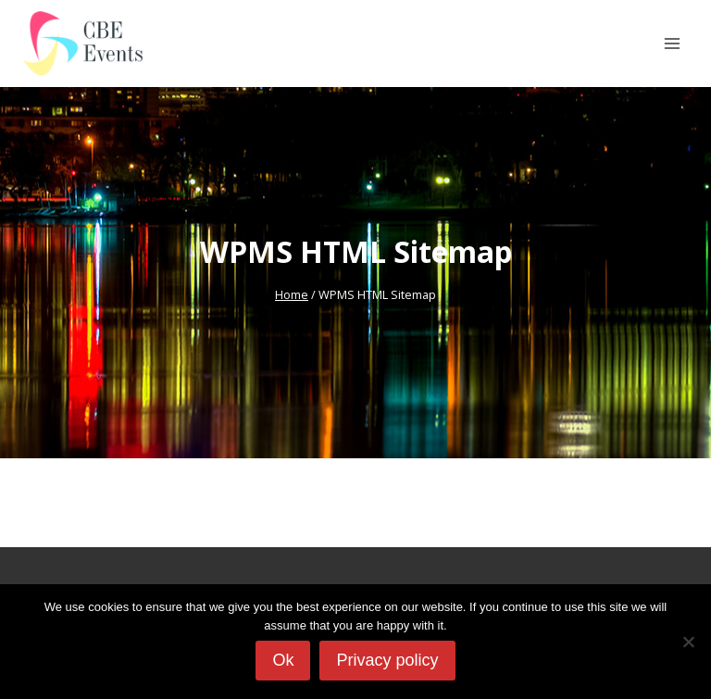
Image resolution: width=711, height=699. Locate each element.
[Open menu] (672, 43)
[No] (688, 641)
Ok (282, 660)
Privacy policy (387, 660)
